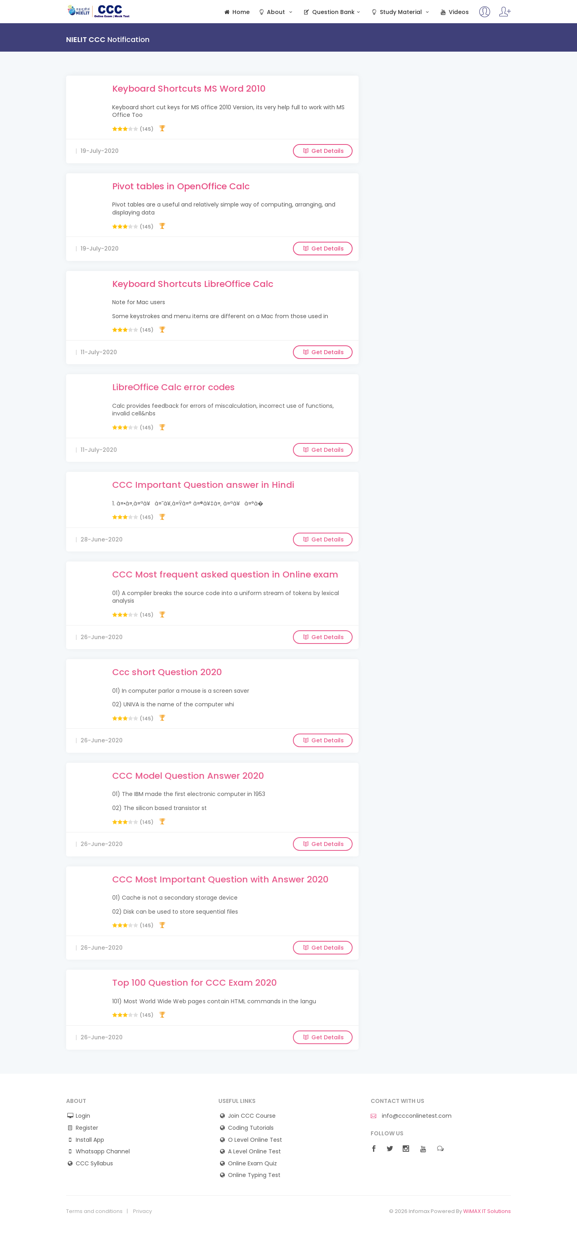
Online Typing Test (254, 1175)
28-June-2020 (102, 539)
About (276, 12)
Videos (454, 12)
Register (87, 1128)
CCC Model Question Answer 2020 (188, 776)
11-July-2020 (99, 352)
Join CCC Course (252, 1116)
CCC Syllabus (94, 1163)
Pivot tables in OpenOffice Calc (181, 186)
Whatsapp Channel (103, 1151)
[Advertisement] (441, 132)
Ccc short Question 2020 (167, 672)
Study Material (400, 12)
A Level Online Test (254, 1151)
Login (83, 1116)
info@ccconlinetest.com (411, 1116)
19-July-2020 (100, 151)
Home (236, 12)
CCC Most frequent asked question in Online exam (225, 574)
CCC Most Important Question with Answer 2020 (220, 879)
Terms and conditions (94, 1211)
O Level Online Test (255, 1140)
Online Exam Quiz (252, 1163)
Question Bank (332, 12)
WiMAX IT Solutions (487, 1211)
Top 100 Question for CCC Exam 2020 (194, 982)
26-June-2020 (102, 637)
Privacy (142, 1211)
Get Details (323, 151)
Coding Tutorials (251, 1128)
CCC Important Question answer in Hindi (203, 485)
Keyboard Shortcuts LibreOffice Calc (192, 284)
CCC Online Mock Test (98, 11)
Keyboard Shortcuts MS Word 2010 (189, 88)
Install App (90, 1140)
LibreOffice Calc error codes (173, 387)
